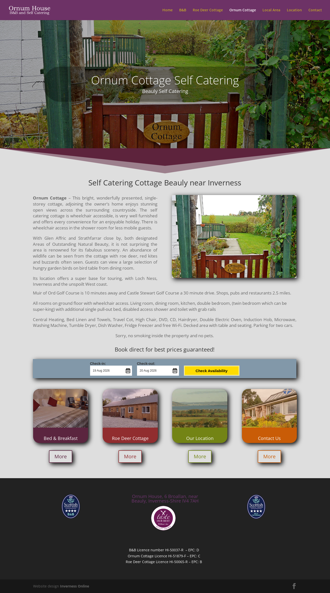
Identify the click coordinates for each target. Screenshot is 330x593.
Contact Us (269, 438)
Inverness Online (74, 586)
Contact (315, 10)
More (60, 456)
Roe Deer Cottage (208, 10)
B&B (182, 10)
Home (167, 10)
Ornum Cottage (242, 10)
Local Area (271, 10)
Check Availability (211, 371)
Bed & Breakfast (61, 438)
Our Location (200, 438)
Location (294, 10)
